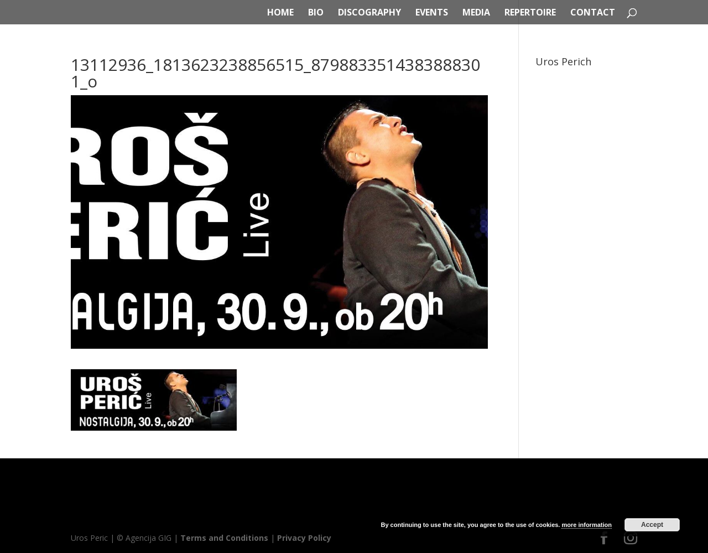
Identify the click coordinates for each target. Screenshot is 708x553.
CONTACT (592, 13)
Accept (652, 525)
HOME (280, 13)
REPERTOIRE (530, 13)
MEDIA (476, 13)
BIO (316, 13)
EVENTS (431, 13)
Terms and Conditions (224, 538)
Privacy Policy (304, 538)
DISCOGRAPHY (369, 13)
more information (586, 524)
